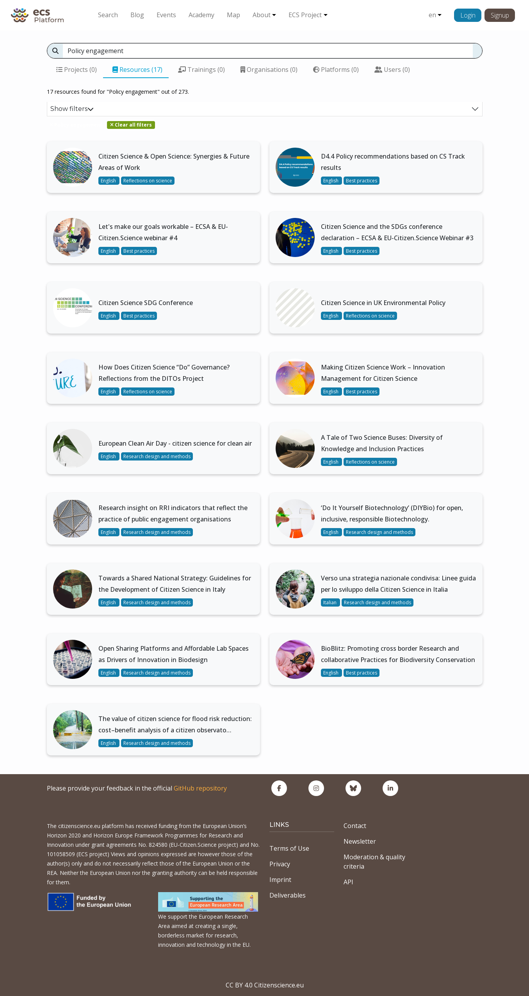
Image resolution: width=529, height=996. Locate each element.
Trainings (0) (201, 69)
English (109, 180)
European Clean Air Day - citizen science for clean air (175, 443)
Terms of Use (289, 848)
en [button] (432, 15)
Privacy (279, 864)
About (262, 15)
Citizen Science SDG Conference (145, 302)
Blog (137, 15)
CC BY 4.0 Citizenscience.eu (265, 985)
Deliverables (287, 895)
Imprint (280, 879)
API (348, 882)
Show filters (72, 108)
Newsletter (360, 841)
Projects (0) (76, 69)
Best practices (361, 180)
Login (468, 15)
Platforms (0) (336, 69)
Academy (201, 15)
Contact (355, 825)
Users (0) (392, 69)
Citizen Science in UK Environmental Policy (383, 302)
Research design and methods (157, 456)
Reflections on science (147, 180)
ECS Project (305, 15)
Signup (500, 15)
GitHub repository (200, 788)
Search (108, 15)
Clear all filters (131, 124)
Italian (330, 602)
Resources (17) (137, 69)
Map (233, 15)
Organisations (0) (268, 69)
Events (166, 15)
